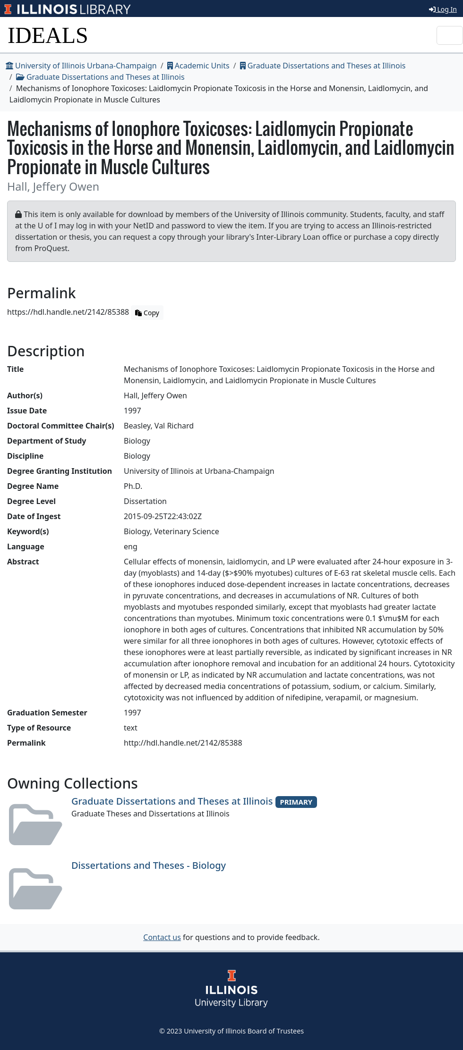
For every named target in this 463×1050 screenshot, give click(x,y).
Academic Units (198, 65)
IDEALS (48, 35)
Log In (443, 9)
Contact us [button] (162, 937)
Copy (147, 312)
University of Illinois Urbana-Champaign (81, 65)
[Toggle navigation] (450, 35)
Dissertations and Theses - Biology (148, 865)
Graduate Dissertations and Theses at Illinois (323, 65)
